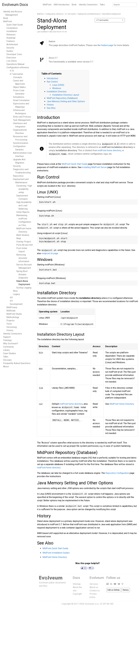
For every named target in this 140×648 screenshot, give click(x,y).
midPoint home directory (109, 150)
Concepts (17, 77)
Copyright (77, 594)
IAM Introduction (61, 4)
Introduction (52, 78)
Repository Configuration (117, 473)
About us (94, 587)
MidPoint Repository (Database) (62, 98)
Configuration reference (17, 67)
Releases (11, 34)
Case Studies (9, 353)
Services (94, 584)
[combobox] (110, 20)
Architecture (12, 44)
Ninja (18, 238)
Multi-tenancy (22, 235)
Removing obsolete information (22, 258)
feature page (107, 45)
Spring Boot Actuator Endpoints (22, 274)
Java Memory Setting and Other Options (66, 101)
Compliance (12, 28)
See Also (51, 108)
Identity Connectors (88, 4)
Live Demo (11, 61)
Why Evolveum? (10, 343)
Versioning (11, 327)
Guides (9, 51)
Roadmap (10, 38)
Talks (102, 4)
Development (16, 304)
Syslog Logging (23, 287)
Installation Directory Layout (65, 95)
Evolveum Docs (15, 4)
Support (7, 337)
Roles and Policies (22, 116)
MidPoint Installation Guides (56, 552)
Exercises (11, 57)
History (9, 330)
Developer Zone (14, 54)
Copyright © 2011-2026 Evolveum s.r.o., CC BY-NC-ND (87, 604)
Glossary (7, 360)
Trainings (7, 340)
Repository (18, 176)
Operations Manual (15, 64)
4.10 (12, 70)
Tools (9, 323)
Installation (11, 31)
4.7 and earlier (16, 74)
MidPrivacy (11, 307)
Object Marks (19, 87)
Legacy (16, 294)
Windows (56, 88)
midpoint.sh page (50, 253)
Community (8, 346)
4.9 (11, 300)
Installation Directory (57, 91)
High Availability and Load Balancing (24, 205)
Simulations (18, 97)
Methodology (12, 317)
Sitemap (77, 584)
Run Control (52, 81)
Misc (15, 291)
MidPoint (47, 4)
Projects (10, 320)
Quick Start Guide (14, 24)
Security (10, 47)
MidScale (10, 310)
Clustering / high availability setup (24, 189)
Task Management (21, 120)
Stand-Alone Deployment (111, 14)
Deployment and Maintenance (89, 14)
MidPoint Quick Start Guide (74, 164)
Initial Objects (22, 212)
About (6, 366)
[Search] (124, 5)
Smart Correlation (21, 100)
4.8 (11, 297)
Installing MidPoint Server (94, 167)
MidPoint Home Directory (122, 404)
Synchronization (20, 143)
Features (10, 41)
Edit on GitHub (114, 590)
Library (6, 350)
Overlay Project (23, 241)
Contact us (95, 590)
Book (74, 4)
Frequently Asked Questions (16, 363)
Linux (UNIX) (58, 85)
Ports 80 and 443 (24, 245)
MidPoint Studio (14, 314)
